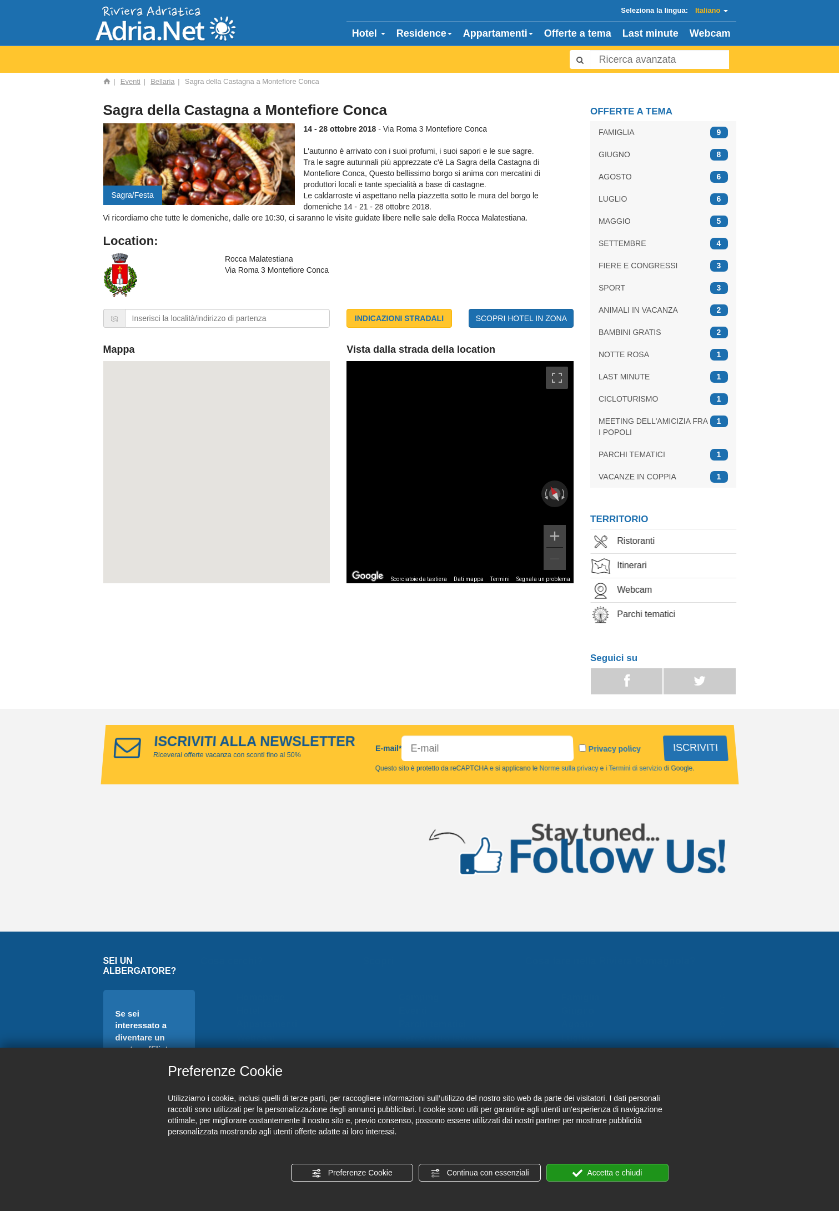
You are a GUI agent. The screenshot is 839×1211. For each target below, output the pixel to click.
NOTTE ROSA (663, 355)
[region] (460, 472)
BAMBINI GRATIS (663, 332)
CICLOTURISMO (663, 399)
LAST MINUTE (663, 377)
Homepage (263, 997)
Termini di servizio (636, 768)
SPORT (663, 288)
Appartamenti (498, 33)
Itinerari (626, 566)
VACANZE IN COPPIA (663, 477)
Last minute (650, 33)
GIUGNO (663, 155)
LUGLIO (663, 199)
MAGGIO (663, 221)
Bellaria (162, 81)
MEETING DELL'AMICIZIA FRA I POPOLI (663, 426)
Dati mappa (469, 579)
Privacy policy (614, 748)
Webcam (710, 33)
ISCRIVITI (694, 747)
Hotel (368, 33)
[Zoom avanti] (555, 536)
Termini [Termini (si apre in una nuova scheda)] (500, 579)
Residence (424, 33)
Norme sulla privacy (570, 768)
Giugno (580, 1010)
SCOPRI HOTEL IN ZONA (521, 318)
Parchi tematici (640, 615)
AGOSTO (663, 177)
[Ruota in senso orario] (564, 494)
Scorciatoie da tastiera (419, 579)
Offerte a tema (577, 33)
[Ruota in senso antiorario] (545, 494)
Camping (422, 997)
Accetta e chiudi (607, 1173)
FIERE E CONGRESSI (663, 266)
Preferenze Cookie (352, 1173)
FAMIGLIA (663, 132)
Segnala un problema (543, 579)
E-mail (388, 748)
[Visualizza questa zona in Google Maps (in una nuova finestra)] (367, 576)
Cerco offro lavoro (443, 1038)
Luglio (578, 1038)
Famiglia (583, 997)
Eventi (130, 81)
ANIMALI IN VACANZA (663, 310)
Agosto (580, 1024)
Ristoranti (630, 542)
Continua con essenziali (479, 1173)
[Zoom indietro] (555, 559)
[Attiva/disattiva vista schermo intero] (557, 378)
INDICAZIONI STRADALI (399, 318)
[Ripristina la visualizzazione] (555, 493)
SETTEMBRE (663, 243)
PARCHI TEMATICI (663, 455)
